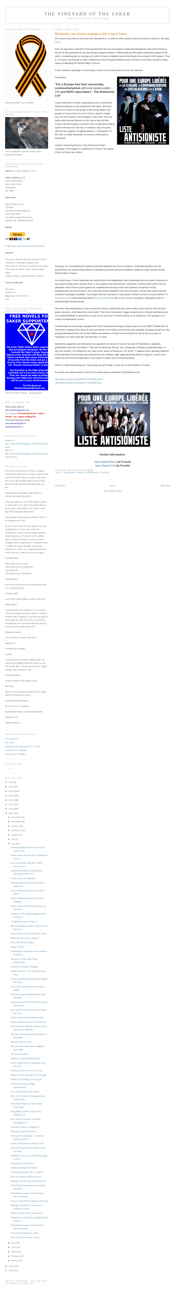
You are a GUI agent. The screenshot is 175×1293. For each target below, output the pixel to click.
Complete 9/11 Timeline (16, 750)
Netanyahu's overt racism (22, 1163)
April (13, 1247)
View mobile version (112, 491)
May (13, 1243)
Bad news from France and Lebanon (27, 1213)
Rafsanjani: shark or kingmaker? (25, 1127)
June (13, 843)
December (16, 817)
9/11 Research (11, 738)
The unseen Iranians (20, 1054)
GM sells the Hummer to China (25, 1233)
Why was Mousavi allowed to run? (26, 1176)
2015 (10, 786)
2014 (10, 791)
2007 (10, 1270)
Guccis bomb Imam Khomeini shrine (27, 1017)
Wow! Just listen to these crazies (25, 1237)
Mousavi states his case (21, 1041)
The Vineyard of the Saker (87, 13)
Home (113, 485)
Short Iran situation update (22, 942)
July (13, 839)
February (15, 1256)
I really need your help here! (23, 878)
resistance (92, 473)
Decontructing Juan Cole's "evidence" (27, 1172)
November (16, 821)
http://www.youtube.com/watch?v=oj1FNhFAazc (78, 382)
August (14, 835)
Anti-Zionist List (105, 465)
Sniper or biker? (18, 946)
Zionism (104, 473)
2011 (10, 804)
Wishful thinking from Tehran (24, 1167)
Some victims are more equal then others (29, 933)
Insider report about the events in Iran (27, 1143)
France (81, 473)
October (15, 826)
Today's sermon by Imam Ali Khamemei (28, 1022)
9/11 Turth (9, 742)
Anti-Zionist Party (105, 461)
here (57, 42)
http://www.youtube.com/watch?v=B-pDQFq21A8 (79, 379)
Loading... (9, 768)
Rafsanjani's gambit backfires (24, 1131)
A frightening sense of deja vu (24, 921)
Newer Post (60, 485)
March (14, 1251)
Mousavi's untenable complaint (24, 966)
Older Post (165, 485)
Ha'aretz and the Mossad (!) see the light (28, 1075)
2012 (10, 800)
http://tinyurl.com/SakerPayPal (31, 246)
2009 (10, 813)
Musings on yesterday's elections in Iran (28, 1181)
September (16, 830)
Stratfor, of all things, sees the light (26, 1079)
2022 (10, 782)
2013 (10, 795)
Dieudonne (70, 473)
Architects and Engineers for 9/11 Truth (22, 746)
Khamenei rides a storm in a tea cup (26, 1070)
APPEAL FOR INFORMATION (25, 1058)
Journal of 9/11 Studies (15, 754)
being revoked (101, 298)
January (15, 1260)
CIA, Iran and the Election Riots (25, 1091)
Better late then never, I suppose (25, 938)
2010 (10, 809)
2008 (10, 1266)
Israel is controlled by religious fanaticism (29, 1201)
